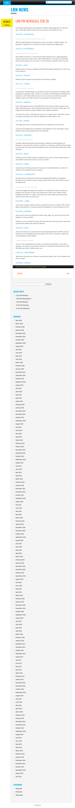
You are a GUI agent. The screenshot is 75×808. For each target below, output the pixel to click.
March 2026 (19, 323)
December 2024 (20, 372)
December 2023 (20, 411)
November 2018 (20, 608)
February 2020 (20, 560)
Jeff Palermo (7, 25)
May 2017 (19, 666)
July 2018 (18, 621)
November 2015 (20, 725)
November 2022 (20, 453)
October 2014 (20, 767)
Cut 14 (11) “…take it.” (22, 227)
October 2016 (20, 689)
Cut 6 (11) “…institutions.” (23, 102)
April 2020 (19, 553)
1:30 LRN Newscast (22, 302)
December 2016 (20, 683)
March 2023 (19, 440)
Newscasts (19, 792)
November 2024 (20, 375)
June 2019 (19, 585)
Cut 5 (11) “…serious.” (23, 83)
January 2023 (20, 446)
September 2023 (21, 420)
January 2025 (20, 369)
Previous (19, 273)
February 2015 (20, 754)
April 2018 (19, 631)
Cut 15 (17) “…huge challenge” (25, 252)
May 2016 (19, 705)
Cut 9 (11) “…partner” (22, 153)
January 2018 (20, 640)
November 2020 (20, 530)
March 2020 (19, 556)
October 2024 (20, 378)
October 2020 (20, 534)
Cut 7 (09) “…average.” (23, 120)
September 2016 (21, 692)
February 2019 (20, 598)
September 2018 (21, 615)
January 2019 (20, 602)
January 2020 (20, 563)
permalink (43, 266)
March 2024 (19, 401)
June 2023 (19, 430)
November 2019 (20, 569)
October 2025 (20, 340)
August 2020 (19, 540)
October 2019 (20, 573)
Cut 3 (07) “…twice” (22, 65)
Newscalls (30, 266)
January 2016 (20, 718)
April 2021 (19, 514)
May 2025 (19, 356)
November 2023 (20, 414)
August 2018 (19, 618)
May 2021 (19, 511)
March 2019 (19, 595)
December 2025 (20, 333)
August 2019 (19, 579)
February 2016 (20, 715)
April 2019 (19, 592)
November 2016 (20, 686)
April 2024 (19, 398)
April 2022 (19, 475)
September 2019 (21, 576)
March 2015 (19, 750)
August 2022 (19, 463)
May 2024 (19, 395)
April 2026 (19, 320)
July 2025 (18, 349)
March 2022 (19, 479)
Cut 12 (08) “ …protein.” (23, 201)
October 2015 (20, 728)
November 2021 (20, 492)
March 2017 (19, 673)
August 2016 (19, 695)
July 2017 (18, 660)
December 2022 (20, 450)
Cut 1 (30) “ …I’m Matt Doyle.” (25, 34)
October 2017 (20, 650)
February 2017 (20, 676)
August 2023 (19, 424)
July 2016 (18, 699)
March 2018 (19, 634)
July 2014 (18, 776)
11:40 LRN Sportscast (22, 308)
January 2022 (20, 485)
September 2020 (21, 537)
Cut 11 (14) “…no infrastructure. (25, 174)
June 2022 (19, 469)
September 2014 (21, 770)
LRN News (19, 9)
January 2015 (20, 757)
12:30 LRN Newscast (22, 305)
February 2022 (20, 482)
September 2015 (21, 731)
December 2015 (20, 721)
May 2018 (19, 628)
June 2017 (19, 663)
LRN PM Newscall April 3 (23, 298)
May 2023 (19, 433)
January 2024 (20, 408)
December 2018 (20, 605)
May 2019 (19, 589)
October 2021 (20, 495)
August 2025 (19, 346)
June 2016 (19, 702)
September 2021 (21, 498)
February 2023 (20, 443)
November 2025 (20, 336)
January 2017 (20, 679)
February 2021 (20, 521)
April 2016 (19, 708)
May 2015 (19, 744)
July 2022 (18, 466)
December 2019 (20, 566)
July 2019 (18, 582)
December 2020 (20, 527)
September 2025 (21, 343)
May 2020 (19, 550)
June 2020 (19, 547)
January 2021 (20, 524)
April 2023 (19, 437)
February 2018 (20, 637)
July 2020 (18, 543)
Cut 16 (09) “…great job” (23, 262)
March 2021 (19, 518)
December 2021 (20, 488)
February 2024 (20, 404)
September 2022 (21, 459)
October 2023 (20, 417)
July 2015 (18, 738)
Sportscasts (19, 795)
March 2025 (19, 362)
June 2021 (19, 508)
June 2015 (19, 741)
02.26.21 (6, 21)
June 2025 (19, 353)
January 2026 (20, 330)
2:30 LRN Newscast (22, 295)
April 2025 (19, 359)
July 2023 (18, 427)
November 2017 (20, 647)
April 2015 (19, 747)
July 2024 (18, 388)
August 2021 (19, 501)
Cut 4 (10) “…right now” (23, 75)
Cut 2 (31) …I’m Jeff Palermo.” (25, 48)
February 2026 (20, 327)
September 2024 (21, 382)
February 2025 (20, 366)
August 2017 (19, 657)
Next (69, 273)
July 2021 (18, 505)
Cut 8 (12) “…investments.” (24, 135)
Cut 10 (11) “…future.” (22, 164)
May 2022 (19, 472)
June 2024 (19, 391)
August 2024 (19, 385)
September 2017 (21, 653)
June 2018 (19, 624)
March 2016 (19, 712)
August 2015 (19, 734)
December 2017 (20, 644)
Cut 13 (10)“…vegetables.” (24, 211)
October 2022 (20, 456)
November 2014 (20, 763)
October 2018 (20, 611)
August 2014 (19, 773)
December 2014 (20, 760)
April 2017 (19, 670)
